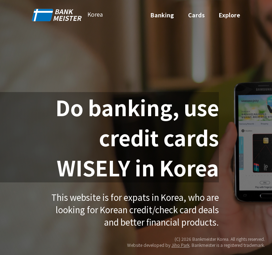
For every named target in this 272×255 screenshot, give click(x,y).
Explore (229, 15)
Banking (162, 15)
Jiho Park (180, 245)
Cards (196, 15)
